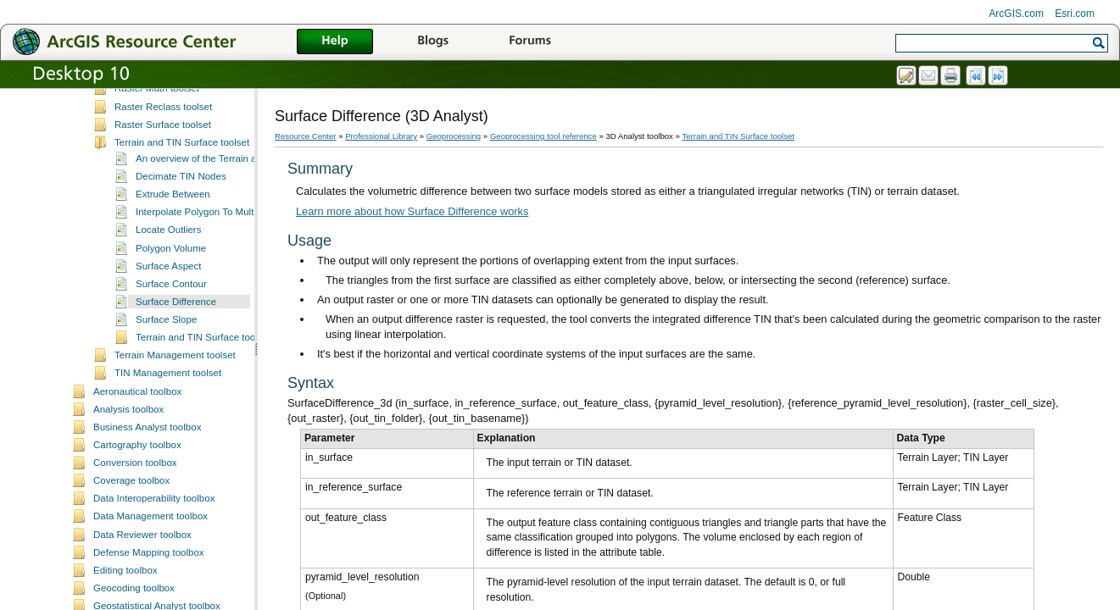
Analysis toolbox (128, 481)
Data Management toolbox (150, 588)
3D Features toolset (157, 89)
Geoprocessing (454, 136)
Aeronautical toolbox (137, 463)
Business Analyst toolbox (147, 499)
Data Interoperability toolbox (154, 570)
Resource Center (306, 136)
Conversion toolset (154, 107)
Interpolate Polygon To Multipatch (208, 284)
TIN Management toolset (167, 445)
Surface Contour (171, 356)
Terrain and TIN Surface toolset (181, 214)
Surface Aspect (168, 338)
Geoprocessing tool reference (543, 136)
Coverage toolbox (131, 552)
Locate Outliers (168, 302)
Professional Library (381, 136)
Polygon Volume (171, 320)
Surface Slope (166, 391)
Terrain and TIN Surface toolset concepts (224, 409)
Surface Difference (176, 374)
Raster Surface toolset (162, 196)
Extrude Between (173, 266)
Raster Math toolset (156, 160)
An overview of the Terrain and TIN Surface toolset (245, 230)
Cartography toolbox (137, 517)
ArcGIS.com (1016, 13)
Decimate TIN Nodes (181, 248)
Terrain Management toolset (175, 427)
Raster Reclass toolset (163, 179)
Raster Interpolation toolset (172, 142)
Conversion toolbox (135, 535)
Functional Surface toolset (170, 124)
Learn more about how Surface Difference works (412, 211)
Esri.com (1075, 13)
